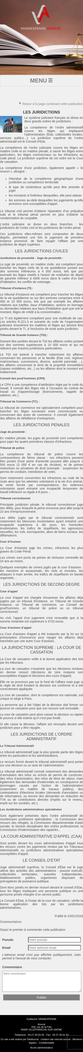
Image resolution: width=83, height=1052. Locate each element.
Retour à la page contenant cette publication (50, 104)
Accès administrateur (41, 1047)
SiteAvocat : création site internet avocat (48, 1039)
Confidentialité (46, 1042)
